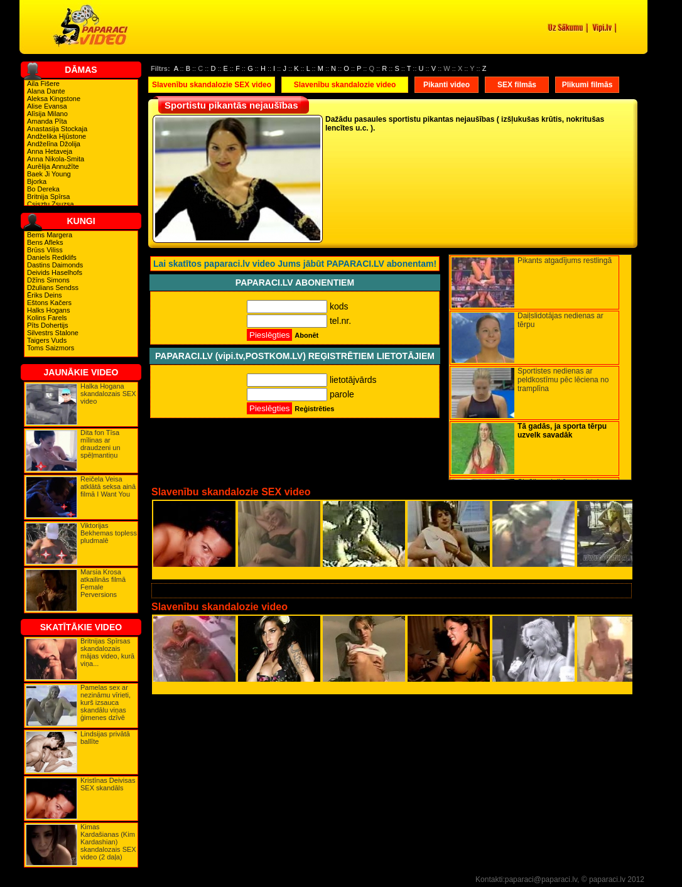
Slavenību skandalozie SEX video (211, 84)
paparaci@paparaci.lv (541, 879)
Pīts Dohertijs (47, 325)
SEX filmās (516, 84)
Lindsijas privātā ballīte (105, 737)
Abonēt (306, 335)
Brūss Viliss (45, 250)
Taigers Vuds (47, 340)
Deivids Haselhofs (54, 272)
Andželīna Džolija (53, 144)
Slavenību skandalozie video (345, 84)
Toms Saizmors (50, 348)
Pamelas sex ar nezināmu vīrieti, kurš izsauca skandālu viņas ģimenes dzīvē (105, 702)
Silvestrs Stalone (52, 332)
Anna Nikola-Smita (55, 159)
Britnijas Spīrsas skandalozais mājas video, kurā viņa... (107, 652)
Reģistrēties (314, 408)
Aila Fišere (43, 83)
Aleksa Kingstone (53, 98)
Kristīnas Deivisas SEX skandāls (107, 784)
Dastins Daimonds (55, 265)
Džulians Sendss (52, 287)
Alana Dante (46, 91)
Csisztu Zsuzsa (50, 204)
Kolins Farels (47, 317)
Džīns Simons (48, 280)
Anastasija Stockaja (57, 128)
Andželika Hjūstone (56, 136)
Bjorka (36, 181)
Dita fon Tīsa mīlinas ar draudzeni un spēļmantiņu (100, 444)
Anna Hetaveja (49, 151)
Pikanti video (446, 84)
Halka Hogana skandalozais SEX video (108, 393)
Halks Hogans (48, 310)
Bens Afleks (45, 242)
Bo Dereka (43, 189)
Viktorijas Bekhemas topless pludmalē (108, 533)
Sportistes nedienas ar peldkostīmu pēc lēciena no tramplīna (563, 380)
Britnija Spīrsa (48, 196)
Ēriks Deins (44, 295)
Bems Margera (49, 235)
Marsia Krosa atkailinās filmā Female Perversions (103, 583)
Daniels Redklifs (52, 257)
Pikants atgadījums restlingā (564, 260)
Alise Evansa (47, 106)
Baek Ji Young (49, 174)
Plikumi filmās (587, 84)
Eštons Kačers (49, 302)
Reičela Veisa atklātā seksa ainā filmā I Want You (108, 486)
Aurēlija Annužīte (53, 166)
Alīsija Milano (47, 113)
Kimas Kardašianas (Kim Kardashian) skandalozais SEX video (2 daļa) (108, 842)
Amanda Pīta (47, 121)
